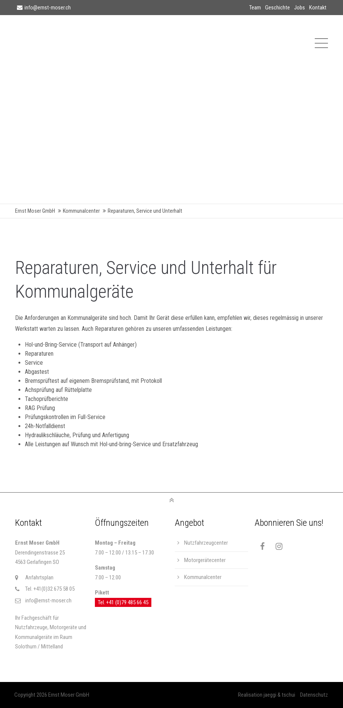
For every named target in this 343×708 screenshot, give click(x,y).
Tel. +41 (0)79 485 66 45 (123, 602)
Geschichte (277, 7)
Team (255, 7)
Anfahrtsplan (39, 577)
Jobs (299, 7)
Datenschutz (314, 694)
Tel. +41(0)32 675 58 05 (50, 588)
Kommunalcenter (81, 211)
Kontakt (317, 7)
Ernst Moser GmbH (35, 211)
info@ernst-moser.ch (44, 7)
